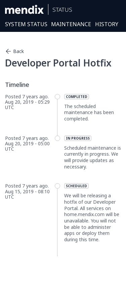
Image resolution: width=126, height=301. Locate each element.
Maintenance (71, 24)
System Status (26, 24)
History (106, 24)
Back (14, 51)
